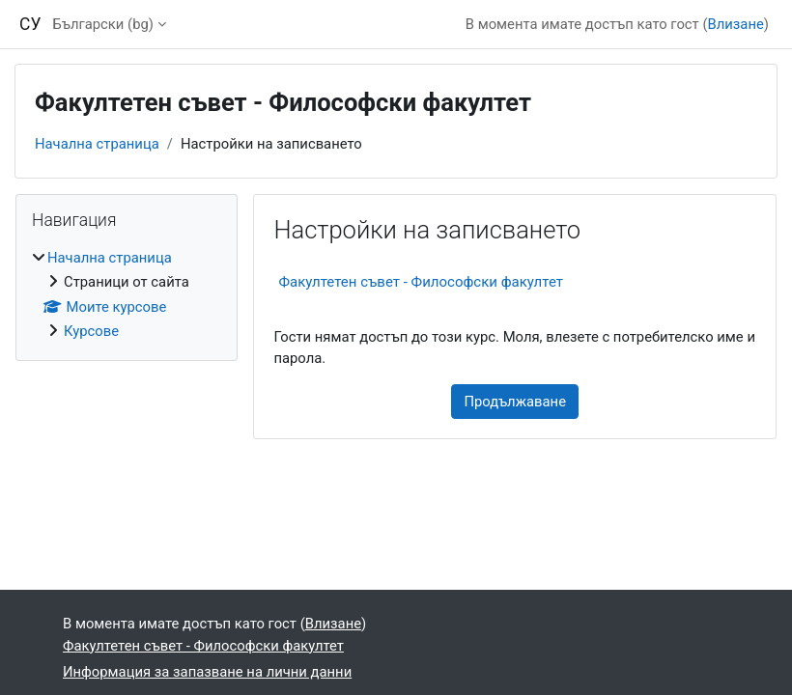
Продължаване (515, 401)
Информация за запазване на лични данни (207, 672)
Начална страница (97, 144)
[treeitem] (126, 294)
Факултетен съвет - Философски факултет (420, 282)
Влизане (736, 24)
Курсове (91, 331)
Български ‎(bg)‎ (103, 24)
